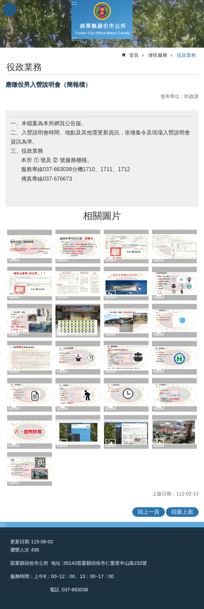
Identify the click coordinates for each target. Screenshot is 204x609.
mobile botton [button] (9, 9)
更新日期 (19, 541)
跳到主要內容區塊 (3, 3)
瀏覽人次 (19, 550)
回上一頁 (148, 512)
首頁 (134, 55)
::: (74, 3)
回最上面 (182, 512)
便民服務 (157, 55)
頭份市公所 (102, 19)
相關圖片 (102, 216)
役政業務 (186, 55)
